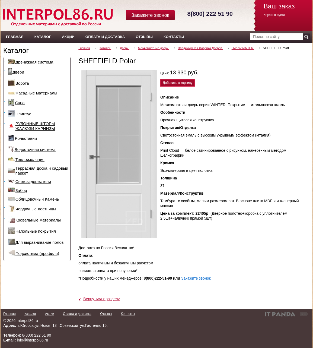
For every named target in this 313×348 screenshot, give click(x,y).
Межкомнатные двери (153, 48)
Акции (49, 314)
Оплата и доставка (77, 314)
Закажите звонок (150, 15)
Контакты (128, 314)
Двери (124, 48)
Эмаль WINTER (243, 48)
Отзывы (106, 314)
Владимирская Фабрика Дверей (200, 48)
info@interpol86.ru (32, 340)
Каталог (16, 50)
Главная (84, 48)
